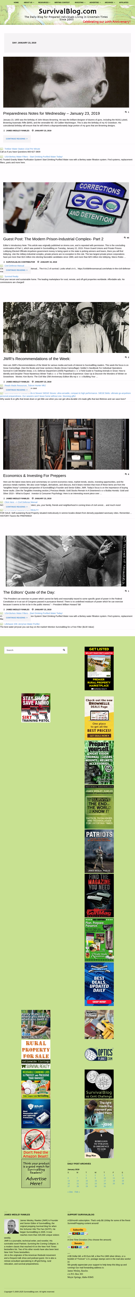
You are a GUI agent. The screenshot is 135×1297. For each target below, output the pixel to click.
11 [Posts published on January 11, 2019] (114, 1178)
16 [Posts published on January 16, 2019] (96, 1180)
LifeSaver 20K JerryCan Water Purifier (20, 624)
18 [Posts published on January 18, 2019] (114, 1180)
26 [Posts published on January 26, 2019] (123, 1183)
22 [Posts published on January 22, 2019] (87, 1183)
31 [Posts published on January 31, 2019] (105, 1186)
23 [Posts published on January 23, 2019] (96, 1183)
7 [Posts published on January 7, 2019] (77, 1178)
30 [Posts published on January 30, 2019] (96, 1186)
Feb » (77, 1191)
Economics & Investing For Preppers (35, 475)
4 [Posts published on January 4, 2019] (113, 1175)
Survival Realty (9, 276)
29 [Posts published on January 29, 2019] (87, 1186)
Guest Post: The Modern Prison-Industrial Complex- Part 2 (54, 239)
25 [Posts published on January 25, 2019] (114, 1183)
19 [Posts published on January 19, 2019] (123, 1180)
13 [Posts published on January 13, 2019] (69, 1180)
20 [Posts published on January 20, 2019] (69, 1183)
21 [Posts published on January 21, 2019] (78, 1183)
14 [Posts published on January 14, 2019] (78, 1180)
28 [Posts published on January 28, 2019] (78, 1186)
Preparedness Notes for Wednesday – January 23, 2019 (52, 113)
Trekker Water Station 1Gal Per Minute (20, 149)
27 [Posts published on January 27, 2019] (69, 1186)
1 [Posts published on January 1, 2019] (86, 1175)
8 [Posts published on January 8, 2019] (86, 1178)
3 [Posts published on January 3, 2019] (104, 1175)
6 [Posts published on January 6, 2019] (68, 1178)
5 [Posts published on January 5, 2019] (122, 1175)
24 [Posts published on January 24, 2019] (105, 1183)
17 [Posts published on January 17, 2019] (105, 1180)
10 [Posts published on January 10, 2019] (105, 1178)
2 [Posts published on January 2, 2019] (95, 1175)
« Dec (70, 1191)
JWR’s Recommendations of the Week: (37, 358)
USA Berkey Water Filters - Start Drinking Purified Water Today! (31, 157)
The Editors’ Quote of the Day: (29, 592)
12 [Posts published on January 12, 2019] (123, 1178)
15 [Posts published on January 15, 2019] (87, 1180)
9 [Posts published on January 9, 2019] (95, 1178)
